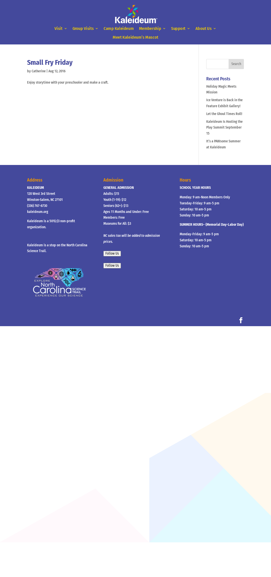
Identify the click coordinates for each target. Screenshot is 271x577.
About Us (203, 28)
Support (178, 28)
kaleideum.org (37, 212)
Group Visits (83, 28)
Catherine (39, 71)
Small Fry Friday (50, 62)
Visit (58, 28)
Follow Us (112, 254)
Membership (150, 28)
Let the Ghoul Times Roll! (224, 114)
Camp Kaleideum (119, 28)
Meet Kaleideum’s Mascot (135, 37)
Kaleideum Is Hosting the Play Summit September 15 (224, 128)
